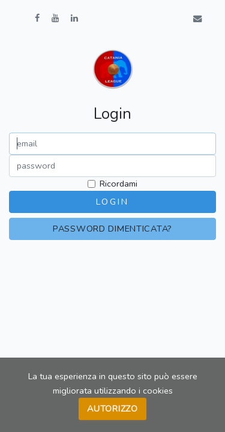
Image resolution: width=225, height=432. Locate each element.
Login (112, 202)
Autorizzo (112, 409)
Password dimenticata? (112, 229)
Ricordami (118, 184)
